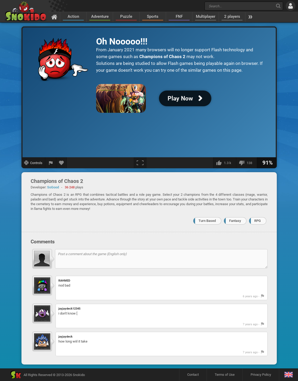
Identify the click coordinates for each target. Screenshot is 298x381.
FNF (179, 16)
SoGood (53, 187)
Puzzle (126, 16)
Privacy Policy (261, 375)
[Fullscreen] (140, 162)
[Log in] (290, 6)
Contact (193, 375)
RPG (257, 221)
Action (73, 16)
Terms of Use (225, 375)
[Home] (54, 16)
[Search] (278, 6)
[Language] (288, 375)
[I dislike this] (246, 162)
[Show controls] (33, 162)
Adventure (100, 16)
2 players (232, 16)
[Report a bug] (50, 162)
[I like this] (224, 162)
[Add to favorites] (61, 162)
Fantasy (235, 221)
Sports (152, 16)
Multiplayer (205, 16)
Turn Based (207, 221)
